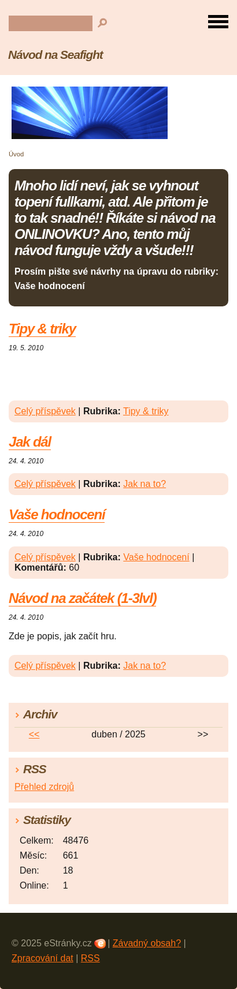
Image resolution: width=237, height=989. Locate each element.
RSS (90, 958)
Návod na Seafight (55, 54)
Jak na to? (144, 484)
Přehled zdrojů (44, 787)
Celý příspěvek (45, 411)
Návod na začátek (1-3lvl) (82, 598)
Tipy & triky (42, 328)
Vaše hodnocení (57, 514)
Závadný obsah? (147, 943)
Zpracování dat (42, 958)
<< (34, 734)
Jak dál (30, 441)
